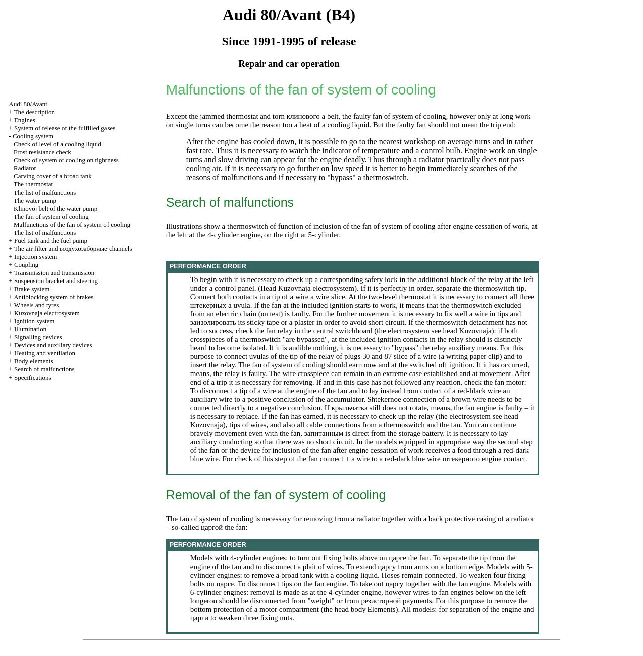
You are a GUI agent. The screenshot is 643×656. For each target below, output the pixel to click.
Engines (24, 120)
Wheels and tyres (36, 305)
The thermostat (33, 184)
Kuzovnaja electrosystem (47, 313)
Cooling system (33, 136)
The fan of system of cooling (51, 216)
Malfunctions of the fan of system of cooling (72, 224)
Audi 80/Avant (28, 104)
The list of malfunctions (45, 192)
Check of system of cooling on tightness (66, 160)
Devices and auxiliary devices (53, 345)
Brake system (31, 289)
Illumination (30, 329)
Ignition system (34, 321)
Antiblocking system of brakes (53, 297)
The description (34, 112)
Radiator (25, 168)
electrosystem (333, 288)
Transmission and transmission (54, 272)
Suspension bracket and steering (56, 281)
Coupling (26, 264)
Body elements (33, 361)
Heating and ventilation (44, 353)
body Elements (373, 609)
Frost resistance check (42, 152)
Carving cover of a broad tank (53, 176)
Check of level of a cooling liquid (57, 144)
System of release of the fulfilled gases (64, 128)
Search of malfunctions (44, 369)
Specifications (32, 377)
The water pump (35, 200)
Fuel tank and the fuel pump (50, 240)
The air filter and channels (73, 248)
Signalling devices (38, 337)
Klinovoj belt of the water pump (55, 208)
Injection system (35, 256)
